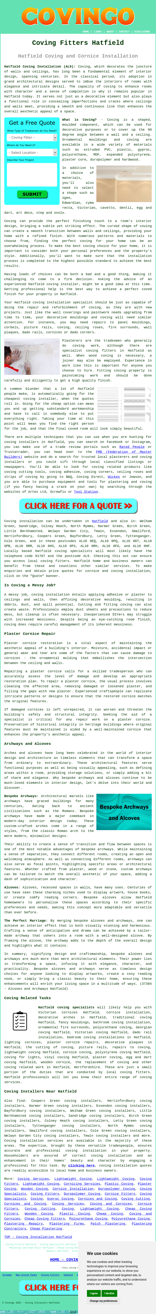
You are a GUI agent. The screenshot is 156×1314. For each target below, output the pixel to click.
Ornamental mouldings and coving (100, 140)
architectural (84, 959)
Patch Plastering (108, 1224)
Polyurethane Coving (88, 1219)
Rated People (132, 447)
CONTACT (124, 31)
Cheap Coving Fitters (45, 1219)
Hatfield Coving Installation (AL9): (40, 66)
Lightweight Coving (73, 1179)
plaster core (74, 159)
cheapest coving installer (30, 399)
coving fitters (54, 561)
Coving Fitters (45, 1194)
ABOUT (110, 31)
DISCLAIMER (142, 31)
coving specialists (73, 551)
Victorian (86, 208)
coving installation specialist (62, 302)
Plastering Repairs (23, 1224)
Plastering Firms (66, 1224)
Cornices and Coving (97, 1199)
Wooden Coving (34, 1189)
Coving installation (23, 521)
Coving (84, 66)
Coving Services (33, 1179)
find (21, 1101)
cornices (54, 332)
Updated (68, 1275)
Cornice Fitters (120, 1194)
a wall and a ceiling (128, 135)
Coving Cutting (135, 1199)
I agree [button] (94, 1293)
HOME (86, 31)
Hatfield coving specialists (66, 1007)
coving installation (50, 594)
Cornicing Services (82, 1184)
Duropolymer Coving (116, 1189)
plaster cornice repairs (72, 1042)
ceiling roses (89, 327)
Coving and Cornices (111, 1204)
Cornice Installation (73, 1189)
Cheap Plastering (46, 1229)
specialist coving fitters (89, 350)
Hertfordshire (87, 1067)
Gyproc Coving (60, 1199)
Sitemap (7, 1275)
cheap (56, 404)
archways (135, 859)
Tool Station (86, 492)
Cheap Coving (109, 1214)
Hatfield (100, 521)
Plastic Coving (119, 1184)
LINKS (98, 31)
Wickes (114, 477)
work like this (77, 365)
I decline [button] (109, 1293)
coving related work (24, 1067)
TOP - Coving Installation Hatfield (38, 1237)
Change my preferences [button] (103, 1300)
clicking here (81, 1165)
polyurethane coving (112, 1027)
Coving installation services (33, 1141)
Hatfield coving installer (53, 284)
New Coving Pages (26, 1275)
